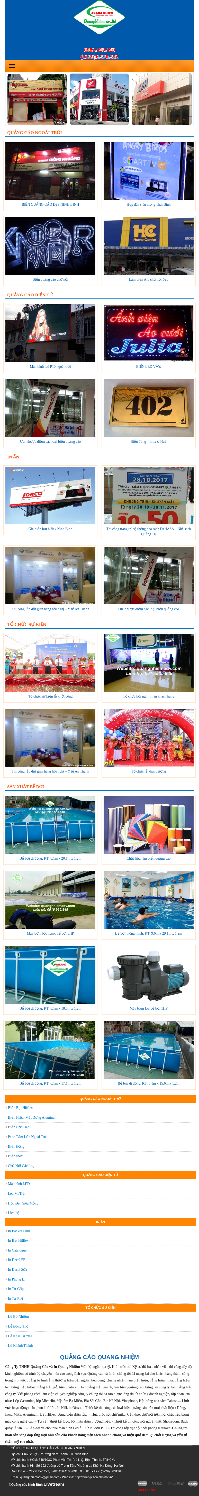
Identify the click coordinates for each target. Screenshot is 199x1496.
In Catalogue (17, 1250)
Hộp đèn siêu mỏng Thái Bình (149, 204)
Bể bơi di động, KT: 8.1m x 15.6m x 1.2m (148, 1083)
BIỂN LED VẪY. (148, 367)
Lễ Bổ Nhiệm (18, 1317)
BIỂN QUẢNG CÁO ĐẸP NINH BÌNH (50, 204)
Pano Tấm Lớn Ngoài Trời (27, 1137)
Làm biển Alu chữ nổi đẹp (148, 279)
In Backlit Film (19, 1231)
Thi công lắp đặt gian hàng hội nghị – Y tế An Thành (50, 609)
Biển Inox (15, 1156)
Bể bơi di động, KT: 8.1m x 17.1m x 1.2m (50, 1083)
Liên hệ (13, 1213)
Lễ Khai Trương (20, 1336)
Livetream (53, 1484)
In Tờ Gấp (16, 1289)
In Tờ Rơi (15, 1299)
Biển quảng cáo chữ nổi (50, 279)
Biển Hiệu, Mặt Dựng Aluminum (32, 1117)
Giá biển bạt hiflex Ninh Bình (50, 529)
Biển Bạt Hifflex (20, 1108)
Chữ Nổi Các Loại (21, 1166)
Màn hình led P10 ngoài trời (50, 367)
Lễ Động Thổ (18, 1326)
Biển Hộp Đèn (19, 1127)
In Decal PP (16, 1260)
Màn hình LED (19, 1184)
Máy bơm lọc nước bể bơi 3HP (50, 933)
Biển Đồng (16, 1147)
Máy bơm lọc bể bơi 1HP (149, 1008)
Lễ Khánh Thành (20, 1346)
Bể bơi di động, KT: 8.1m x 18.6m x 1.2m (50, 1008)
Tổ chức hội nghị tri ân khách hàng (148, 696)
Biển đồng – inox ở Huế (149, 442)
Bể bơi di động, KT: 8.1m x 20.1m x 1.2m (50, 858)
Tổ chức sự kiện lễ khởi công (50, 696)
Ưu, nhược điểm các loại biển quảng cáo (50, 442)
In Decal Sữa (17, 1270)
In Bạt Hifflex (18, 1241)
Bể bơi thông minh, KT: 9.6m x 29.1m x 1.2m (148, 933)
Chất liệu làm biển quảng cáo (149, 858)
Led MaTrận (17, 1194)
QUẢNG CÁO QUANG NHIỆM (99, 1357)
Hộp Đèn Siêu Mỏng (23, 1203)
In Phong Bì (16, 1279)
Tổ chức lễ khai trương (148, 771)
